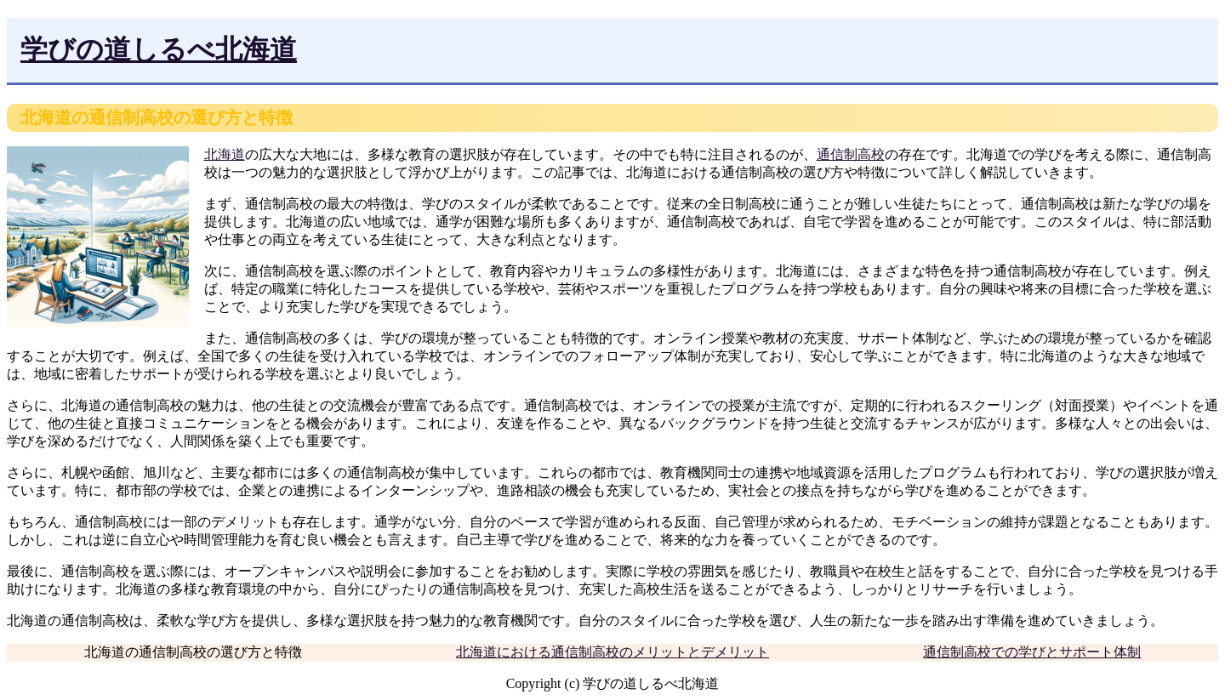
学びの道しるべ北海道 (158, 49)
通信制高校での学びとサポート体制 (1032, 652)
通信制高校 (851, 154)
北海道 (224, 154)
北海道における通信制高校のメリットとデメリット (612, 652)
